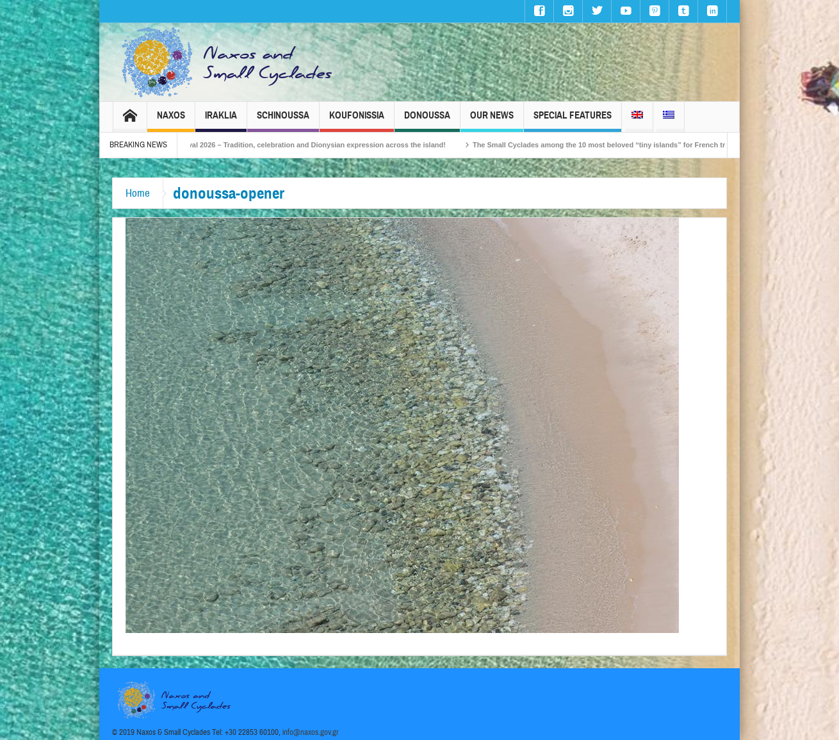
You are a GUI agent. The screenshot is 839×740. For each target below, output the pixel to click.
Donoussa (427, 121)
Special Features (572, 121)
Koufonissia (357, 121)
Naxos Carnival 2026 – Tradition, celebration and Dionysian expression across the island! (314, 145)
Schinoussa (283, 121)
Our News (491, 121)
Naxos (171, 121)
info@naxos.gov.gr (310, 732)
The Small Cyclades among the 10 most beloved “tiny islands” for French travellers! (631, 145)
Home (138, 193)
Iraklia (221, 121)
